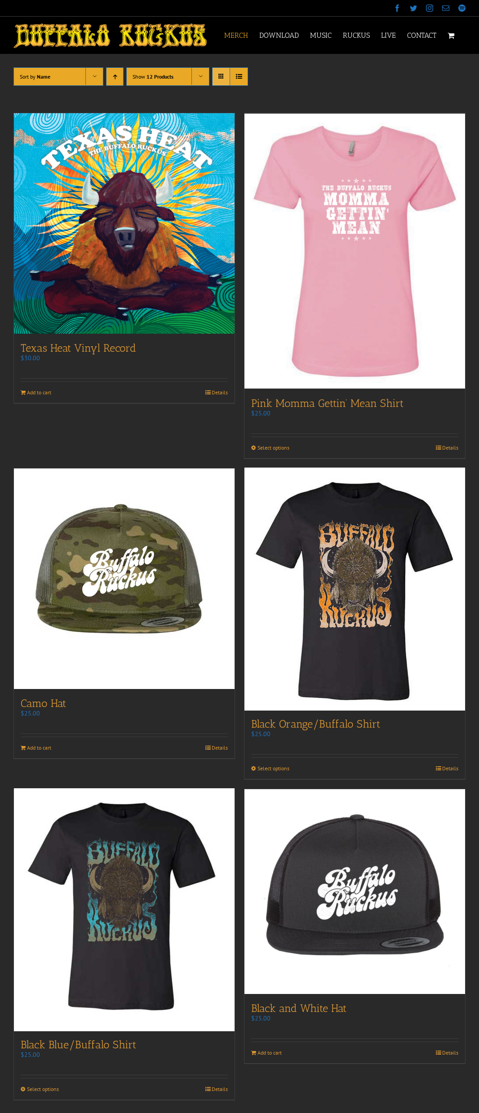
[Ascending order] (115, 76)
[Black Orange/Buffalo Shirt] (354, 589)
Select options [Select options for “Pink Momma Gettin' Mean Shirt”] (273, 446)
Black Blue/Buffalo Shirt (78, 1047)
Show (153, 76)
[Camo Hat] (124, 578)
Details (220, 392)
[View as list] (239, 76)
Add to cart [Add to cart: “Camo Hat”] (39, 746)
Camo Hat (43, 702)
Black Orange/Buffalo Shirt (315, 724)
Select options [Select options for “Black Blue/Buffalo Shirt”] (43, 1091)
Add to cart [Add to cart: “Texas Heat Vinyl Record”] (39, 392)
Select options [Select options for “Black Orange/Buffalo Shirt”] (273, 769)
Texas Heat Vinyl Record (78, 347)
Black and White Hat (298, 1009)
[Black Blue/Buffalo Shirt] (124, 911)
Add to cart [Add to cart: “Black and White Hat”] (269, 1053)
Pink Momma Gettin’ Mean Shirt (327, 402)
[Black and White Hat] (354, 892)
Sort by (35, 76)
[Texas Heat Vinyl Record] (124, 223)
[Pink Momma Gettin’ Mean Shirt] (354, 250)
